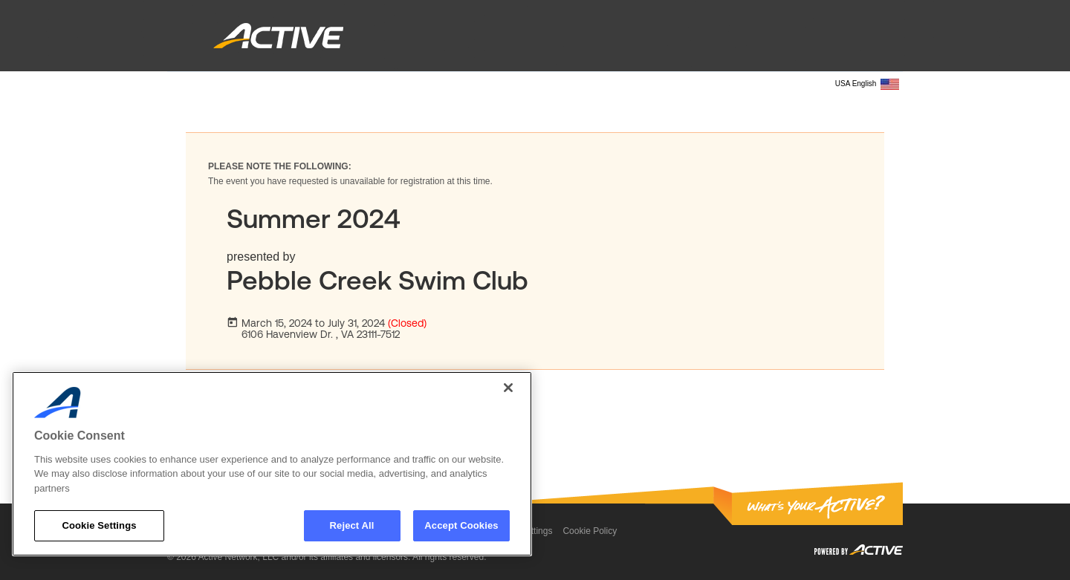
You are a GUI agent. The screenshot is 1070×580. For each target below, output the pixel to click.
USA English (867, 84)
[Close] (508, 387)
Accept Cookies (461, 525)
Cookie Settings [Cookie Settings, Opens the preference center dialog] (99, 525)
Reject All (352, 525)
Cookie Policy (589, 531)
